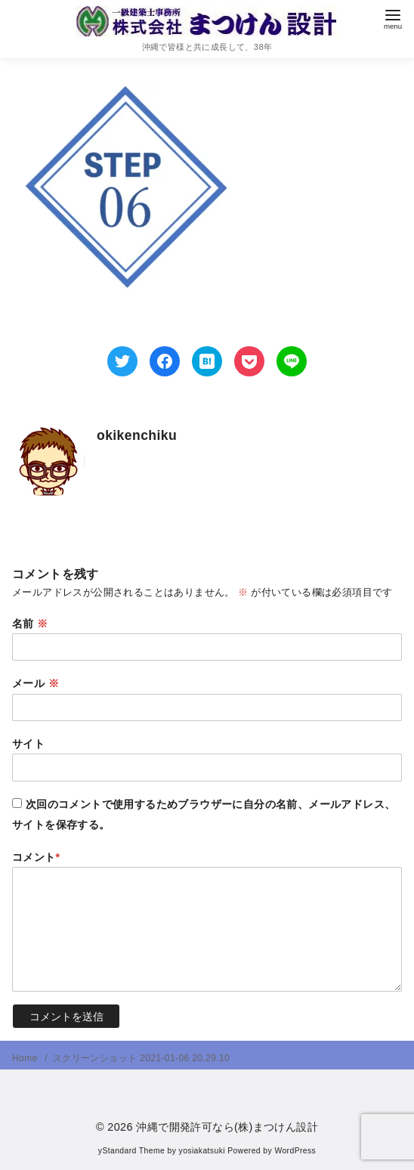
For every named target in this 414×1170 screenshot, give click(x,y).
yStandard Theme (131, 1151)
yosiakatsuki (202, 1151)
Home (26, 1058)
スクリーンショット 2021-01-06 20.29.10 (141, 1058)
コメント (36, 857)
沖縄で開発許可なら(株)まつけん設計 (227, 1127)
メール (35, 683)
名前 (30, 624)
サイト (28, 744)
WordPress (295, 1151)
